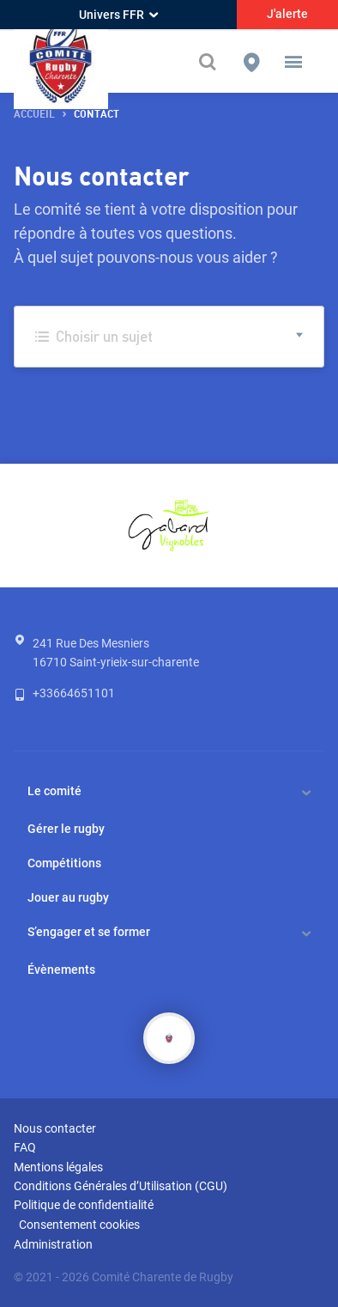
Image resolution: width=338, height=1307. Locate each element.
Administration (53, 1244)
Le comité (54, 791)
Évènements (61, 969)
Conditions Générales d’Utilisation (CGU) (120, 1186)
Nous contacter (55, 1128)
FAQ (25, 1147)
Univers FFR (118, 14)
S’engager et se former (88, 932)
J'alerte (287, 14)
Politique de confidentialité (84, 1205)
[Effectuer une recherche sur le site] (209, 62)
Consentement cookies (79, 1224)
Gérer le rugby (66, 829)
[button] (293, 62)
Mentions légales (58, 1167)
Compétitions (64, 863)
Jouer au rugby (68, 897)
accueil (34, 114)
